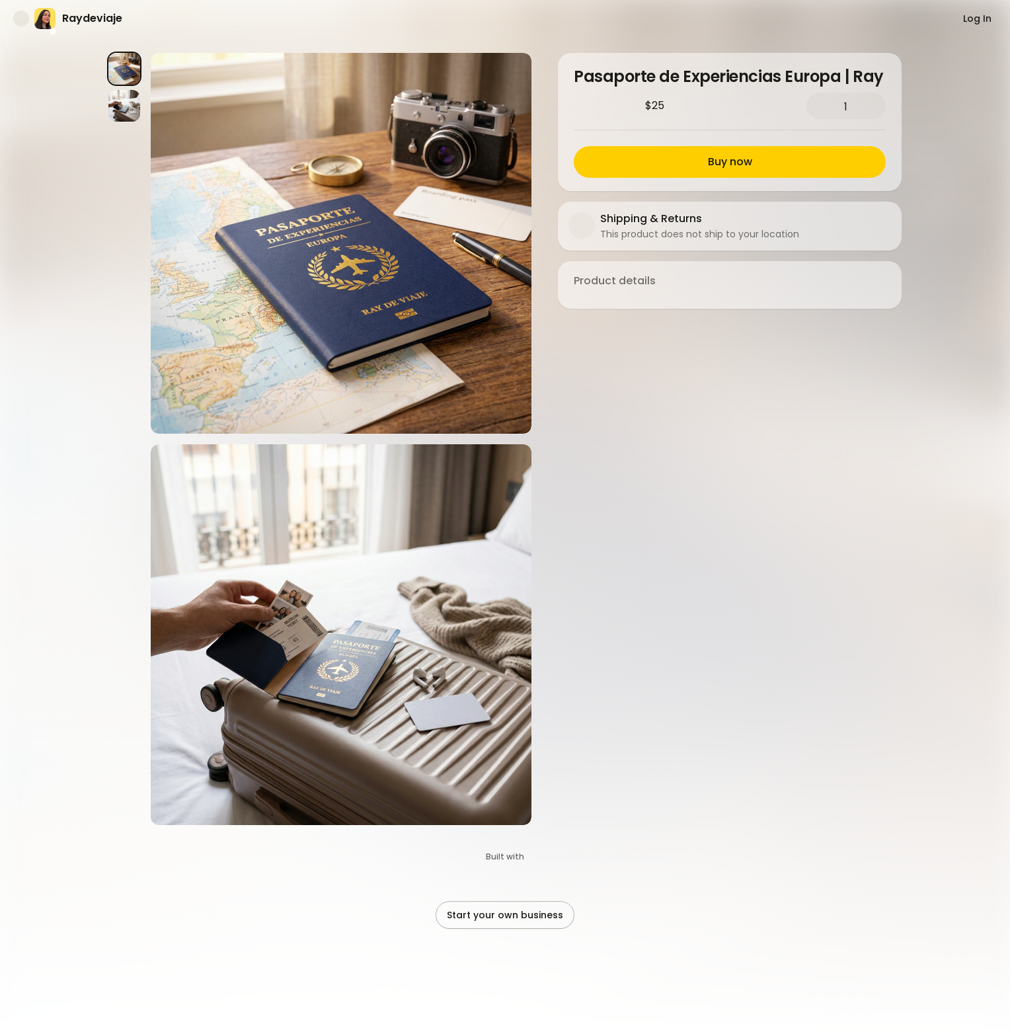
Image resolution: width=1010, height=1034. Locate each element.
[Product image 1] (124, 69)
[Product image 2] (124, 106)
